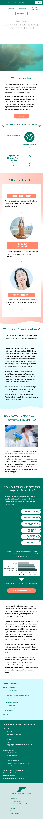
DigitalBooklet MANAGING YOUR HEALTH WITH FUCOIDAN (20, 745)
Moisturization (10, 711)
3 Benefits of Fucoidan (10, 703)
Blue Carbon (7, 715)
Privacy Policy (14, 814)
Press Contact (16, 801)
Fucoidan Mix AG (11, 693)
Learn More (21, 116)
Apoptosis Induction (12, 756)
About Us (6, 729)
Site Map (12, 808)
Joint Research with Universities (15, 737)
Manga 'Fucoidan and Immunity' (13, 778)
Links (11, 811)
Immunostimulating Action (13, 758)
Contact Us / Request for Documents (22, 804)
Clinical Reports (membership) (13, 770)
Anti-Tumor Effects (12, 753)
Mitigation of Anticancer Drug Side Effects (18, 763)
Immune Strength (11, 708)
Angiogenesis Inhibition (13, 761)
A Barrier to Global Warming (35, 8)
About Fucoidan (11, 8)
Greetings (9, 732)
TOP (3, 8)
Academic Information (21, 13)
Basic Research (8, 750)
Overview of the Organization (14, 734)
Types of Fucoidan (12, 691)
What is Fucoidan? (9, 688)
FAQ (8, 699)
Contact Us (13, 799)
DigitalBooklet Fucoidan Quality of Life (17, 742)
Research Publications (10, 773)
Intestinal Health (11, 706)
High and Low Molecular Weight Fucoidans (18, 696)
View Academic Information (21, 591)
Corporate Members (9, 776)
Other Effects (10, 766)
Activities (9, 740)
